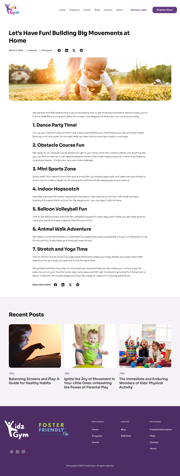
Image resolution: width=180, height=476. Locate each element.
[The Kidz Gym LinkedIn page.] (17, 452)
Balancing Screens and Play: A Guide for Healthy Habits (34, 381)
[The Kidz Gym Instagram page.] (23, 452)
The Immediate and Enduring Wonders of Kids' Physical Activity (143, 383)
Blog (97, 10)
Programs (74, 10)
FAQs (152, 436)
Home (62, 10)
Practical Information (161, 429)
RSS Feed (126, 436)
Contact (108, 10)
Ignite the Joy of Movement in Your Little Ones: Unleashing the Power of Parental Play (89, 383)
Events (87, 10)
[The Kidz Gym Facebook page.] (12, 452)
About (119, 10)
